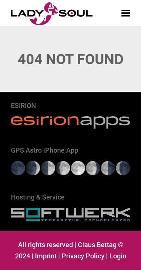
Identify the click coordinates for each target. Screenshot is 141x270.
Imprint (46, 256)
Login (117, 256)
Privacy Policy (83, 256)
